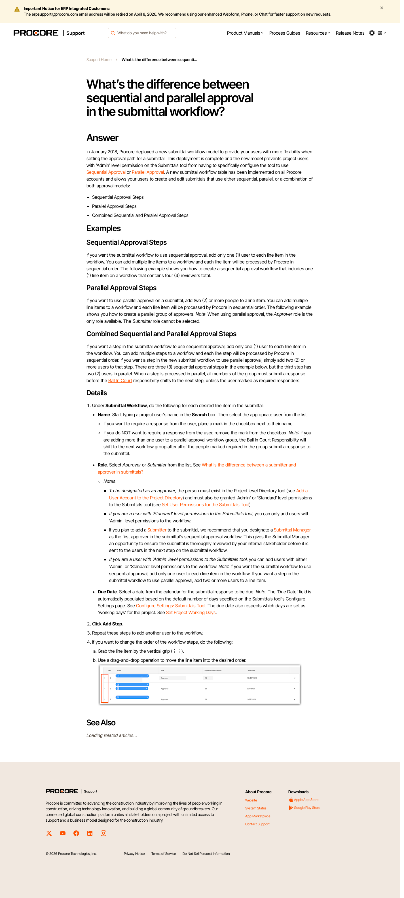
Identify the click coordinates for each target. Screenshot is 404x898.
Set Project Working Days (191, 612)
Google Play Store (304, 808)
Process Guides (284, 33)
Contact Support (257, 824)
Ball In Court (120, 380)
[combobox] (142, 33)
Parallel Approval (148, 172)
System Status (255, 808)
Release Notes (350, 33)
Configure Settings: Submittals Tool (170, 605)
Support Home (98, 59)
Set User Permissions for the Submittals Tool (205, 504)
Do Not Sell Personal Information (206, 853)
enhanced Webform (221, 14)
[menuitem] (245, 33)
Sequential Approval (106, 172)
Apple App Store (303, 800)
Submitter (156, 530)
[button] (245, 33)
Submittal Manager (292, 530)
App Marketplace (257, 816)
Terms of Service (163, 853)
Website (251, 800)
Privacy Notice (134, 853)
